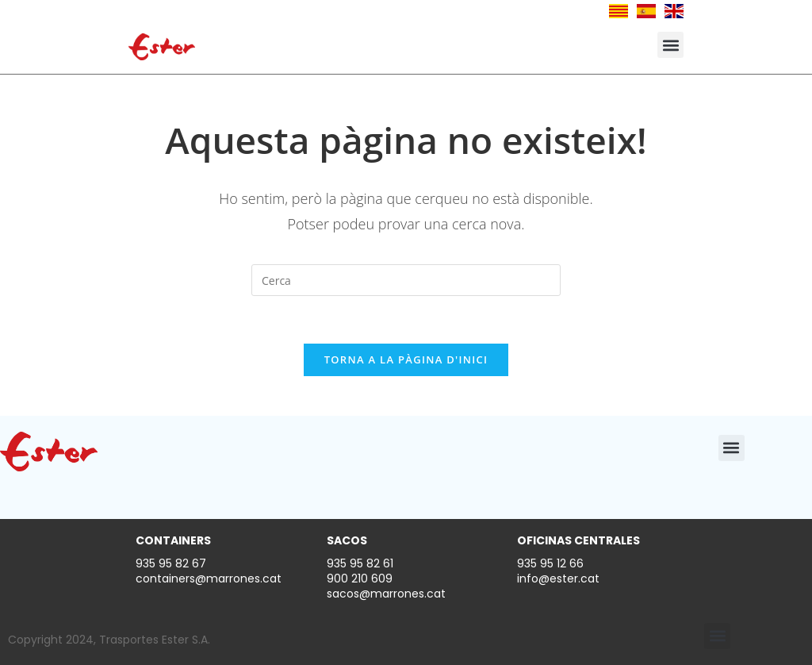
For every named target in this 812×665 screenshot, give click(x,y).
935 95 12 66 (550, 563)
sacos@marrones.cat (386, 594)
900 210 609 (360, 578)
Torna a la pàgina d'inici (406, 359)
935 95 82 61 (360, 563)
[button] (670, 45)
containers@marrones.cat (209, 578)
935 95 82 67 (171, 563)
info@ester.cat (558, 578)
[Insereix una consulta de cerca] (406, 280)
